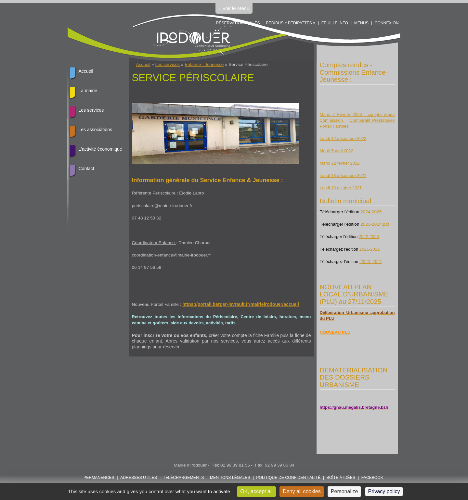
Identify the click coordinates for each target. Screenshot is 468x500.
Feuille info (334, 23)
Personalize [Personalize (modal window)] (344, 491)
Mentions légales (230, 477)
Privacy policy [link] (384, 491)
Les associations (95, 129)
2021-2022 (369, 249)
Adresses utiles (138, 477)
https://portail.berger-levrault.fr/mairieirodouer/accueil (240, 304)
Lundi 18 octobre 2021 (341, 187)
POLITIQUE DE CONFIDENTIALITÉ (288, 477)
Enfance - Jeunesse (204, 64)
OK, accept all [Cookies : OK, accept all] (256, 491)
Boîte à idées (341, 477)
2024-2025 (371, 211)
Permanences (99, 477)
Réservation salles (238, 23)
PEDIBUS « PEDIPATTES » (290, 23)
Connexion (386, 23)
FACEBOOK (372, 477)
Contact (86, 168)
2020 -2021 (370, 261)
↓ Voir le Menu (234, 8)
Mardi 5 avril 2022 (336, 150)
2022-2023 (369, 236)
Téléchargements (183, 477)
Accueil (143, 64)
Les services (167, 64)
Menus (361, 23)
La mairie (88, 90)
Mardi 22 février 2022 (340, 163)
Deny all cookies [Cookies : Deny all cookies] (302, 491)
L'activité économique (100, 149)
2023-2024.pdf (374, 224)
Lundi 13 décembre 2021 (343, 175)
